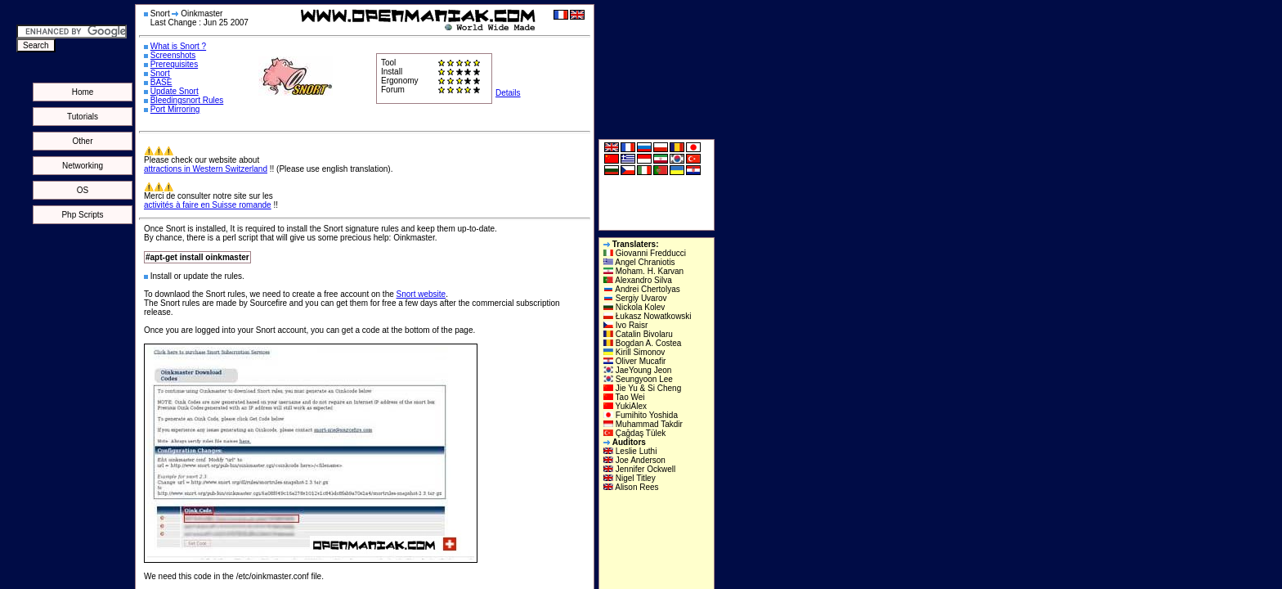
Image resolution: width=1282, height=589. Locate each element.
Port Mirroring (175, 109)
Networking (82, 165)
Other (82, 141)
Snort (160, 73)
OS (82, 190)
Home (83, 92)
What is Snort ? (178, 46)
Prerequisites (174, 64)
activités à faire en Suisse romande (207, 204)
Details (508, 92)
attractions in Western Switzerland (205, 168)
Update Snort (174, 91)
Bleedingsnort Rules (187, 100)
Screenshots (173, 55)
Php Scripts (82, 214)
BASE (161, 82)
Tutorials (82, 116)
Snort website (421, 294)
